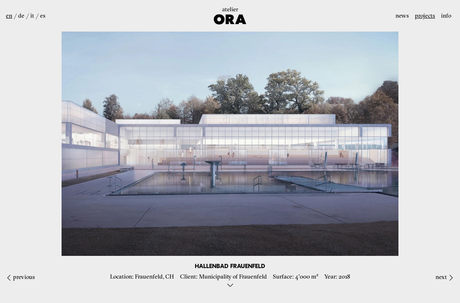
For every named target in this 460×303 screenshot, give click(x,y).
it (32, 15)
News (402, 15)
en (9, 15)
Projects (425, 15)
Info (446, 15)
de (21, 15)
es (43, 15)
